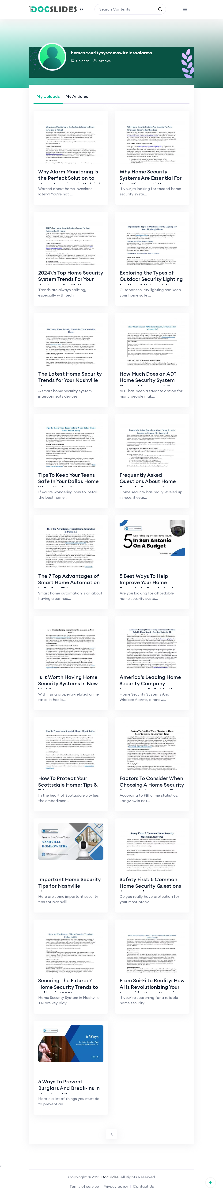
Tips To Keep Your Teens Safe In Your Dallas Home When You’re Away (69, 481)
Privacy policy (115, 1187)
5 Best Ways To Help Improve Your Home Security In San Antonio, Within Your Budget (149, 586)
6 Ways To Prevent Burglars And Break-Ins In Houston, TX (69, 1088)
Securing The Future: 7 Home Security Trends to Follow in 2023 (68, 987)
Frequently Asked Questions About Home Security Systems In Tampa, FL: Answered (148, 485)
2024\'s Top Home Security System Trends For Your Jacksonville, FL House (67, 282)
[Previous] (111, 1135)
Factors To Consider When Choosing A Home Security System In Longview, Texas (152, 785)
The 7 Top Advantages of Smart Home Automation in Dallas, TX (69, 582)
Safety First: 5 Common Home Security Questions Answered (151, 886)
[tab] (48, 96)
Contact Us (143, 1187)
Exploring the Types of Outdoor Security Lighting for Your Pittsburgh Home (152, 279)
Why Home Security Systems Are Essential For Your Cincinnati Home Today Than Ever (151, 181)
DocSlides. (110, 1178)
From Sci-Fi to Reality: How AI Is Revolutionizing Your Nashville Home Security (150, 991)
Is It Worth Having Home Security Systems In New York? (68, 684)
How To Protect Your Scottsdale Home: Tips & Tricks (68, 785)
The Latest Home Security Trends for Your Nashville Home (70, 380)
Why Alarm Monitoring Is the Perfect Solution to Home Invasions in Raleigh (70, 178)
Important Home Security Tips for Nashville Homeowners (69, 886)
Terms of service (84, 1187)
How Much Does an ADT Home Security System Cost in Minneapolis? (149, 380)
